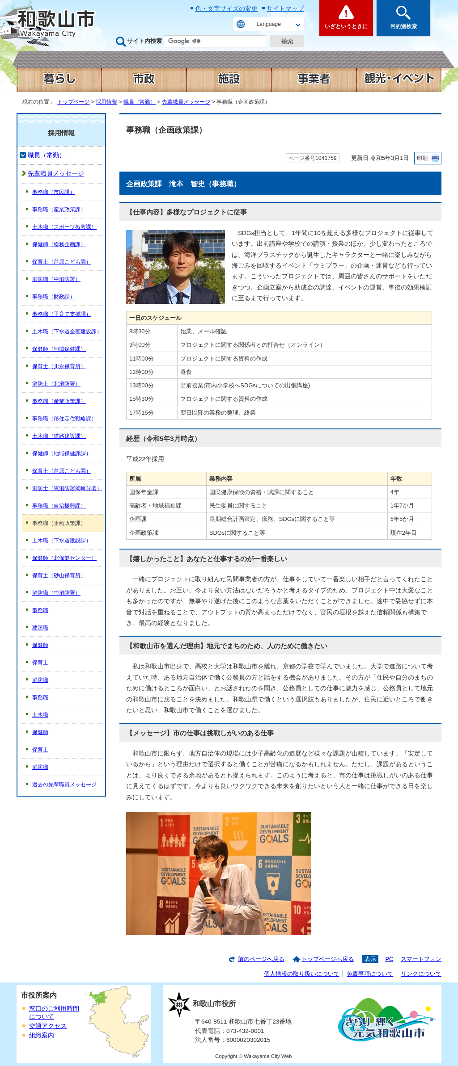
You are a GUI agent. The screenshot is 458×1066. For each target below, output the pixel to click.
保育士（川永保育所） (59, 366)
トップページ (73, 102)
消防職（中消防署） (56, 279)
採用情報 (106, 102)
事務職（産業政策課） (59, 209)
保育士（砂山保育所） (59, 575)
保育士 (40, 662)
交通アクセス (48, 1026)
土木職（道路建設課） (59, 436)
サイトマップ (285, 8)
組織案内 (41, 1035)
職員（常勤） (139, 102)
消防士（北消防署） (56, 384)
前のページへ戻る (261, 959)
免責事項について (370, 973)
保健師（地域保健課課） (61, 453)
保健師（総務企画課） (59, 244)
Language (269, 24)
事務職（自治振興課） (59, 506)
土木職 (40, 715)
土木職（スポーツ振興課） (64, 227)
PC (389, 959)
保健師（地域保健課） (59, 349)
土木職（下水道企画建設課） (67, 331)
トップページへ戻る (327, 959)
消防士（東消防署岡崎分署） (67, 488)
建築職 (40, 628)
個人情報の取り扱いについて (301, 973)
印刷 (422, 158)
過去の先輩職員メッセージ (64, 784)
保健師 (40, 645)
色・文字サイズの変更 (226, 8)
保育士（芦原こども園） (61, 262)
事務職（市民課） (53, 192)
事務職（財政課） (53, 297)
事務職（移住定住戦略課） (64, 418)
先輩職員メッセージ (186, 102)
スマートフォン (421, 959)
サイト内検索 (144, 41)
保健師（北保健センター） (64, 558)
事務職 (40, 610)
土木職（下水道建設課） (61, 540)
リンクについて (421, 973)
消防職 (40, 680)
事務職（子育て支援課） (61, 314)
